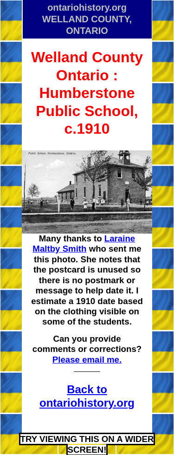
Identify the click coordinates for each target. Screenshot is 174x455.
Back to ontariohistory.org (87, 396)
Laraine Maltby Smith (83, 244)
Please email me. (87, 359)
